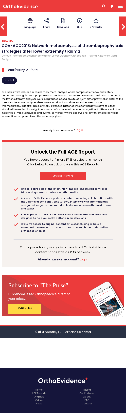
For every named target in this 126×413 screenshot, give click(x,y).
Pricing (87, 389)
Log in (79, 130)
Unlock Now (63, 176)
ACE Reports (39, 393)
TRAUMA (7, 41)
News (39, 403)
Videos (39, 400)
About (87, 396)
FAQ (87, 400)
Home (39, 389)
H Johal (9, 80)
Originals (39, 396)
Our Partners (86, 393)
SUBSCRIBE (25, 308)
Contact (87, 403)
